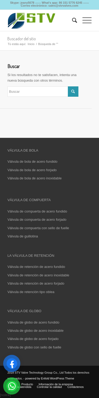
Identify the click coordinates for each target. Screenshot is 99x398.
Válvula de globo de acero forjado (33, 339)
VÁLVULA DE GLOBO (24, 311)
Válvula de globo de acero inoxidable (35, 331)
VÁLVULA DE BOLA (22, 150)
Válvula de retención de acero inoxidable (38, 275)
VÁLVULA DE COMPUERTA (29, 200)
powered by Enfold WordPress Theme (49, 378)
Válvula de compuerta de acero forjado (36, 220)
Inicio (31, 44)
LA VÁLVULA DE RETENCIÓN (30, 256)
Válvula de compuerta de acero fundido (37, 211)
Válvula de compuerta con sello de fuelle (38, 228)
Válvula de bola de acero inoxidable (34, 178)
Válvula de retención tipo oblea (30, 292)
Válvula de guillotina (22, 236)
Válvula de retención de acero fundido (36, 267)
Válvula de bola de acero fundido (32, 161)
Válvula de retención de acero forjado (35, 283)
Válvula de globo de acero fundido (33, 322)
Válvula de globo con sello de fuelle (34, 347)
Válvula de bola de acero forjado (31, 170)
